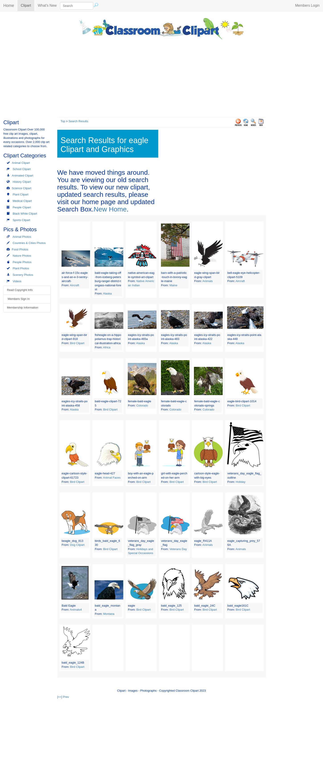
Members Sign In (18, 299)
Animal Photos (21, 236)
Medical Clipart (22, 201)
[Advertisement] (162, 77)
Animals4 (76, 609)
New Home (110, 209)
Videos (17, 281)
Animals (207, 281)
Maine (173, 285)
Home (8, 5)
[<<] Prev (63, 697)
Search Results (78, 121)
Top (63, 121)
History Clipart (22, 181)
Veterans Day (178, 549)
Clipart (27, 5)
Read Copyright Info (20, 290)
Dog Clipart (77, 544)
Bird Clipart (77, 343)
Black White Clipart (25, 213)
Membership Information (22, 307)
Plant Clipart (21, 194)
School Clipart (22, 169)
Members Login (307, 5)
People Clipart (22, 207)
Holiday (240, 481)
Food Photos (20, 249)
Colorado (142, 405)
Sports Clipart (21, 220)
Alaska (107, 293)
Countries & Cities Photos (29, 243)
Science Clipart (21, 188)
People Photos (22, 262)
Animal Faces (112, 477)
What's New (47, 5)
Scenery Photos (23, 274)
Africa (106, 347)
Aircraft (74, 285)
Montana (109, 613)
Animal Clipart (21, 163)
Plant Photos (21, 268)
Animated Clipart (22, 175)
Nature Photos (22, 255)
